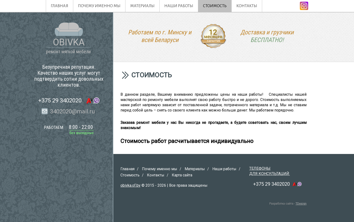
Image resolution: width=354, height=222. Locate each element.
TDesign (301, 203)
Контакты (246, 6)
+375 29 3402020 (60, 100)
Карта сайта (182, 175)
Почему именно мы (99, 6)
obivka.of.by (130, 185)
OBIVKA (69, 42)
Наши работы (178, 6)
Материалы (142, 6)
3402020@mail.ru (72, 111)
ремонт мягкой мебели (68, 51)
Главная (59, 6)
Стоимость (215, 6)
